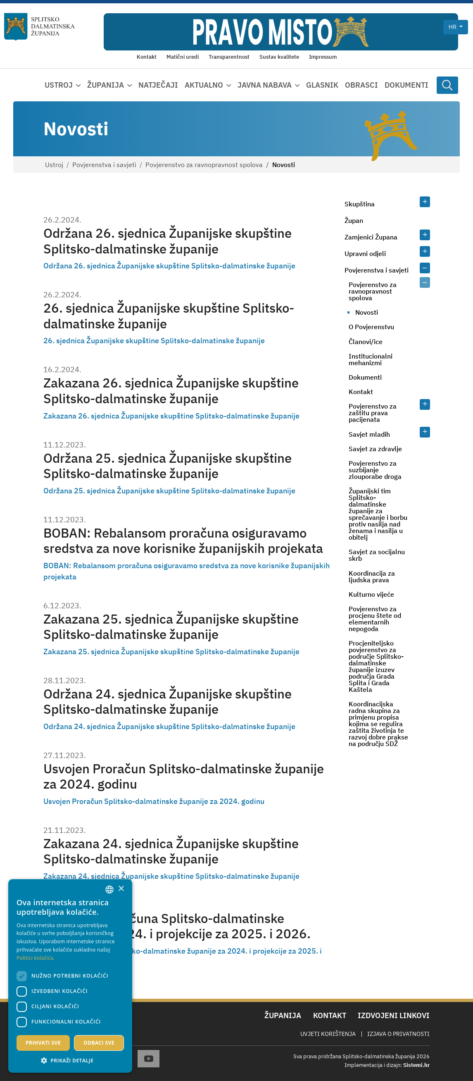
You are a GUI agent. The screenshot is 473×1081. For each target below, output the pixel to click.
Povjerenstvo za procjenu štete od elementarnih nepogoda (375, 619)
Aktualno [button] (204, 85)
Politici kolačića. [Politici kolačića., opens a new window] (36, 957)
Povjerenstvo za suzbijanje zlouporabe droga (375, 470)
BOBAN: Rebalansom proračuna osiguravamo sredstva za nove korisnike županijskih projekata (183, 540)
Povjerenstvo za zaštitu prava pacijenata (373, 412)
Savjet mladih (369, 434)
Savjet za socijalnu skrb (377, 555)
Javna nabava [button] (265, 85)
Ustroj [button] (59, 85)
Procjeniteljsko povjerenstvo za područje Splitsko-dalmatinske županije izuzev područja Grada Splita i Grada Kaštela (376, 666)
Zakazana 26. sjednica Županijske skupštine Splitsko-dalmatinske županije (171, 390)
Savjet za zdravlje (375, 449)
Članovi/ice (366, 341)
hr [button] (453, 27)
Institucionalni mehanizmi (370, 359)
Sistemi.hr (416, 1065)
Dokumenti (406, 85)
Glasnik (322, 85)
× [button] (121, 889)
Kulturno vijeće (371, 594)
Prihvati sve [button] (43, 1042)
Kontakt (361, 391)
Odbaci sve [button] (98, 1042)
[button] (70, 1060)
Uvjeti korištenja (328, 1034)
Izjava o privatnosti (398, 1034)
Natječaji (158, 85)
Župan (354, 220)
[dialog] (70, 976)
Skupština (360, 204)
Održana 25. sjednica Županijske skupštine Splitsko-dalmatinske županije (167, 466)
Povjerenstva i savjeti (104, 164)
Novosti (366, 312)
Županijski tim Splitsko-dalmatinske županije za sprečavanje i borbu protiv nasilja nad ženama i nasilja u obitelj (378, 514)
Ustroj (54, 164)
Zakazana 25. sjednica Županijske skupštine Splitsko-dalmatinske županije (171, 626)
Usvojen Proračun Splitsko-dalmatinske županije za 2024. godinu (183, 776)
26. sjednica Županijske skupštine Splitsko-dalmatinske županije (168, 315)
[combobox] (109, 889)
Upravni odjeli (365, 253)
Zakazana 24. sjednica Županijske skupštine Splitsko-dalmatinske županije (171, 851)
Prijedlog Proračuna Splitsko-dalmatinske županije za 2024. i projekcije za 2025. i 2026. (177, 926)
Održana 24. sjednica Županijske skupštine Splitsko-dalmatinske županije (167, 701)
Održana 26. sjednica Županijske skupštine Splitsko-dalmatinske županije (167, 241)
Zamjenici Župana (371, 237)
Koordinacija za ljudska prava (372, 576)
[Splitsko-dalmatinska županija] (39, 27)
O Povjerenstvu (371, 327)
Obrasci (361, 85)
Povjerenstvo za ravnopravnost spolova (204, 164)
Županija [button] (105, 85)
